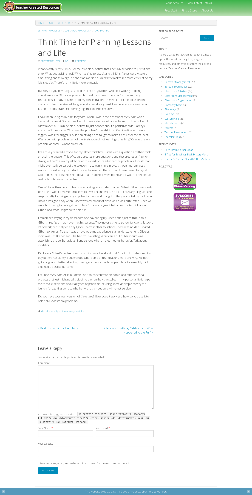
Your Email (103, 428)
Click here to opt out (154, 491)
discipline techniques (51, 311)
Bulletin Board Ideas (176, 86)
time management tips (73, 311)
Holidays (169, 114)
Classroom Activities (176, 91)
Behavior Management (50, 30)
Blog (51, 23)
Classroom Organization (178, 100)
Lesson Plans (172, 118)
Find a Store (189, 10)
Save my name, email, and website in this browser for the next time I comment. (84, 463)
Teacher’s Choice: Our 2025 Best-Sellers (187, 159)
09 (69, 23)
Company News (173, 105)
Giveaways (170, 109)
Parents (169, 127)
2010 (60, 23)
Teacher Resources (175, 132)
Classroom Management (78, 30)
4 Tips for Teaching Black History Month (187, 154)
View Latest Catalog (200, 3)
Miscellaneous (173, 123)
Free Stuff (171, 10)
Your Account (174, 3)
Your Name (45, 428)
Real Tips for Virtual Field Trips (58, 328)
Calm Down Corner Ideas (179, 150)
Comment (44, 363)
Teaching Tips (101, 30)
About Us (207, 10)
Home (41, 23)
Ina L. (67, 61)
